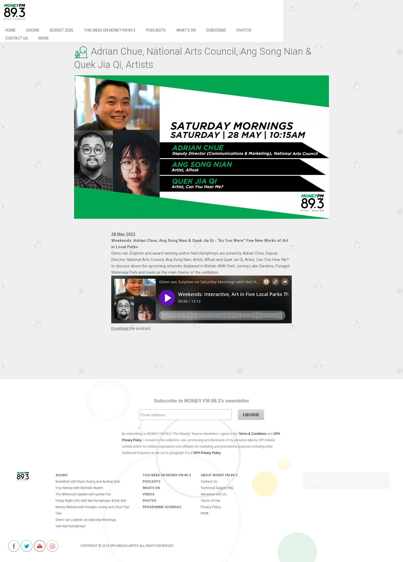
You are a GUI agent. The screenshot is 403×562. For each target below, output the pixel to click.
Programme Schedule (162, 507)
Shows (32, 30)
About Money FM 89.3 (219, 475)
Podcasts (156, 30)
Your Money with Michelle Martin (79, 488)
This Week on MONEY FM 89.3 (109, 30)
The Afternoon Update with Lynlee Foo (83, 494)
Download (120, 328)
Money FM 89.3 (322, 480)
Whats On (151, 488)
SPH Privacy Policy (207, 453)
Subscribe (216, 30)
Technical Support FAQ (217, 488)
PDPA (204, 513)
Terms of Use (210, 501)
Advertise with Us (213, 494)
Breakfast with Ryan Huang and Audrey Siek (87, 481)
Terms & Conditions (252, 434)
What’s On (186, 30)
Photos (244, 30)
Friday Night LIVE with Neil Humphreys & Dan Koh (90, 501)
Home (10, 30)
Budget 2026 (61, 30)
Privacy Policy (211, 507)
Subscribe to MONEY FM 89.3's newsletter (201, 401)
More (43, 38)
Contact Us (16, 38)
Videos (148, 494)
